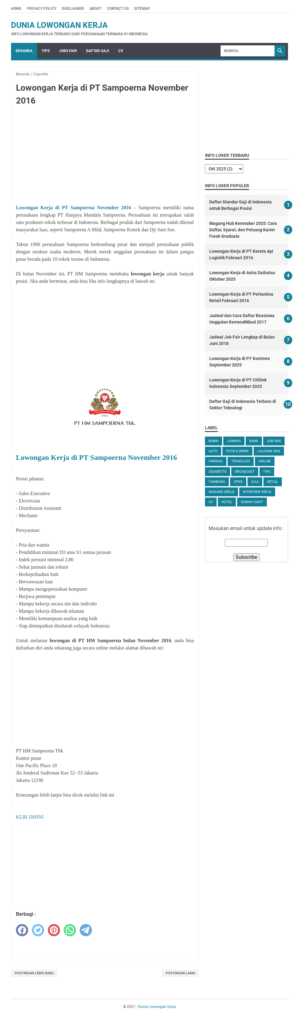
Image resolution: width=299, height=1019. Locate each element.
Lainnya (234, 441)
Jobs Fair (68, 51)
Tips (46, 51)
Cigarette (217, 472)
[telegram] (86, 930)
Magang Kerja (221, 492)
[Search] (247, 50)
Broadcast (245, 472)
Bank (253, 441)
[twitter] (38, 930)
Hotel (226, 502)
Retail (272, 482)
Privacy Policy (41, 8)
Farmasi (216, 461)
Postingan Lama (180, 973)
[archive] (224, 168)
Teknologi (240, 461)
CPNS (238, 482)
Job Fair (274, 441)
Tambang (217, 482)
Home (16, 8)
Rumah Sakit (252, 502)
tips (267, 472)
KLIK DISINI (30, 817)
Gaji (255, 482)
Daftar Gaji (97, 51)
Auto (213, 451)
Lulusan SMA (268, 451)
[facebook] (22, 930)
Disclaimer (73, 8)
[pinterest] (54, 930)
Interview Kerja (257, 492)
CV (120, 51)
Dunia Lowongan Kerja (59, 25)
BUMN (213, 441)
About (95, 8)
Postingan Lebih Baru (34, 973)
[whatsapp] (70, 930)
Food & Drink (237, 451)
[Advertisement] (105, 156)
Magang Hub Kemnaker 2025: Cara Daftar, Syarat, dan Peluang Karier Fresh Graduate (243, 230)
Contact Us (118, 8)
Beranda (24, 51)
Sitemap (142, 8)
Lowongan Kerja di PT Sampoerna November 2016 (73, 207)
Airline (265, 461)
